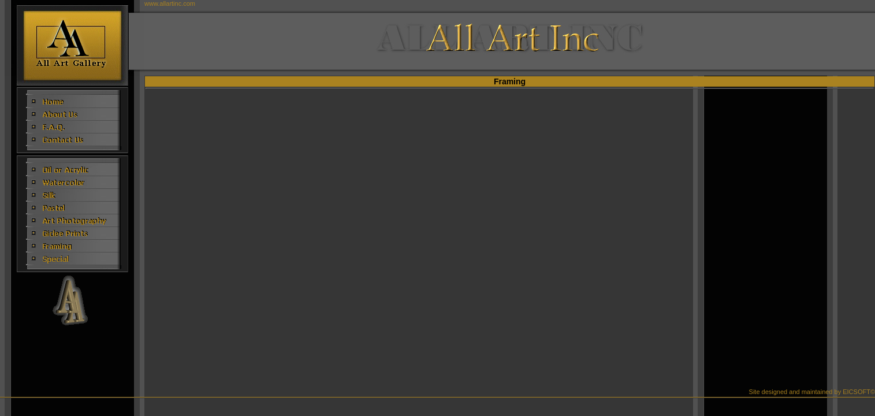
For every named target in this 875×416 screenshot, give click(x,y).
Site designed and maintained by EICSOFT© (812, 391)
